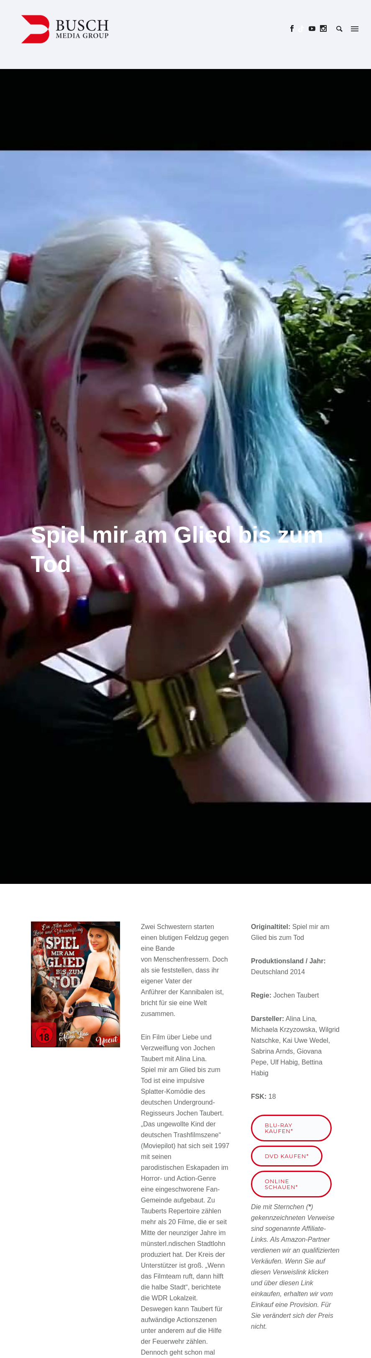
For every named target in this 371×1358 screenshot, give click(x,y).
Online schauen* (281, 1184)
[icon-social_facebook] (294, 28)
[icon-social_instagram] (323, 28)
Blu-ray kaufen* (279, 1128)
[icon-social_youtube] (314, 28)
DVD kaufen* (287, 1156)
